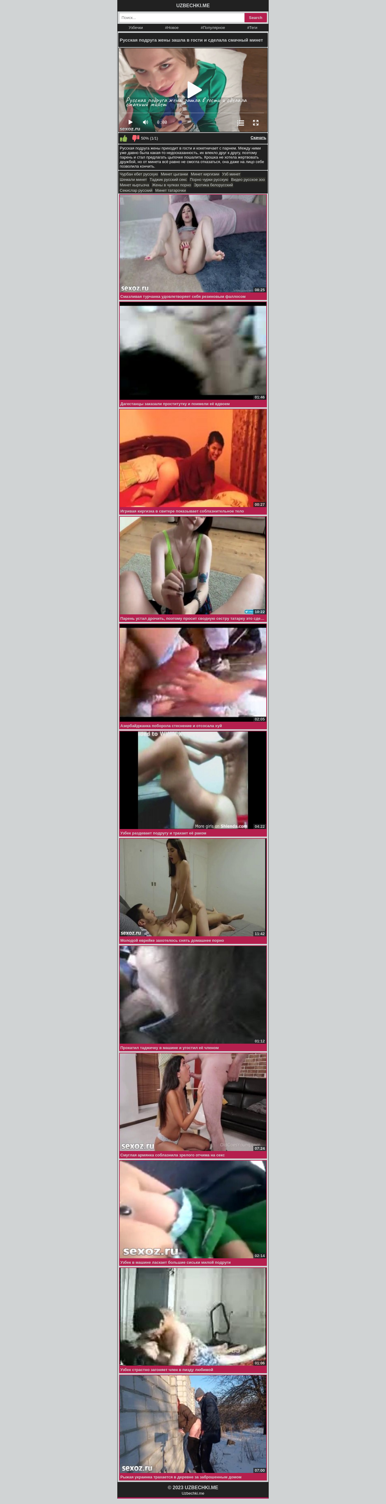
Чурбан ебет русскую (139, 174)
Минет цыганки (174, 174)
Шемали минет (133, 179)
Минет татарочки (170, 190)
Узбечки (136, 27)
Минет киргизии (205, 174)
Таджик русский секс (168, 179)
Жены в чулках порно (171, 185)
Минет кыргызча (134, 185)
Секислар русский (136, 190)
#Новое (172, 27)
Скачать (258, 137)
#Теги (252, 27)
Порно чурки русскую (209, 179)
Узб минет (231, 174)
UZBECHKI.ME (193, 5)
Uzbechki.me (193, 1493)
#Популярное (213, 27)
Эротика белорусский (213, 185)
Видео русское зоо (248, 179)
